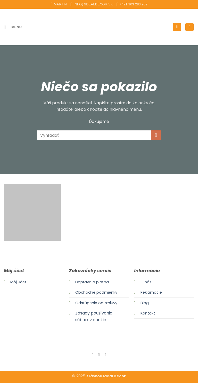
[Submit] (156, 135)
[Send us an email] (105, 354)
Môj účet (18, 282)
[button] (13, 27)
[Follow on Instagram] (99, 354)
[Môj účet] (177, 27)
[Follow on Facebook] (92, 354)
